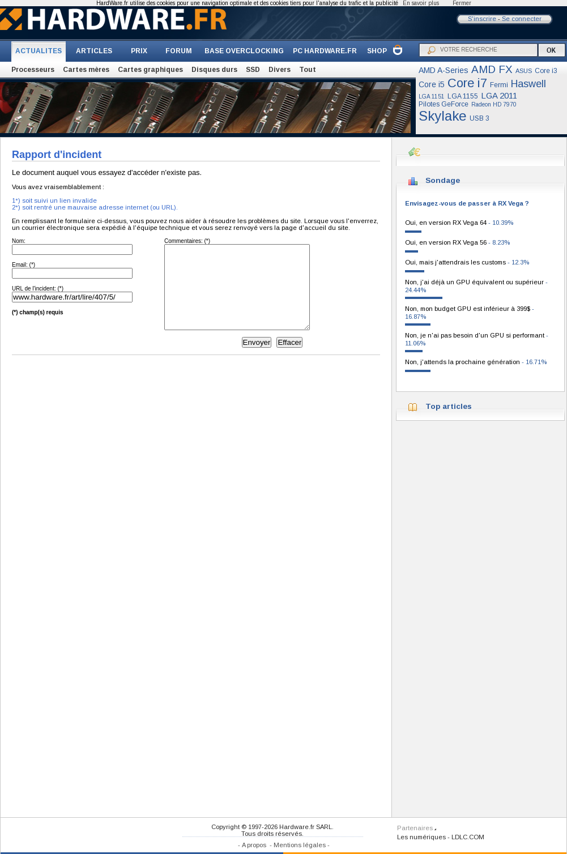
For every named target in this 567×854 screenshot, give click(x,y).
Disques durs (214, 70)
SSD (253, 70)
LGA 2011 (499, 95)
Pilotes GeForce (443, 104)
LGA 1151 (432, 96)
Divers (279, 70)
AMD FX (492, 69)
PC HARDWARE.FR (325, 51)
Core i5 (432, 84)
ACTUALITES (38, 51)
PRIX (139, 51)
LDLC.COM (467, 837)
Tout (307, 70)
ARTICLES (94, 51)
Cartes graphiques (150, 70)
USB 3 (479, 118)
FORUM (178, 51)
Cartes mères (86, 70)
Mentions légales (300, 845)
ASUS (523, 70)
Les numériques (421, 837)
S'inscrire (482, 18)
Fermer (462, 3)
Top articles (448, 406)
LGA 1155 (462, 96)
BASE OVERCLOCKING (244, 51)
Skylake (443, 115)
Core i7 (467, 83)
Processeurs (32, 70)
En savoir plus (421, 3)
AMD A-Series (443, 70)
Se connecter (522, 18)
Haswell (528, 83)
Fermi (499, 85)
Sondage (442, 180)
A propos (254, 845)
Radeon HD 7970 (494, 104)
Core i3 (546, 71)
